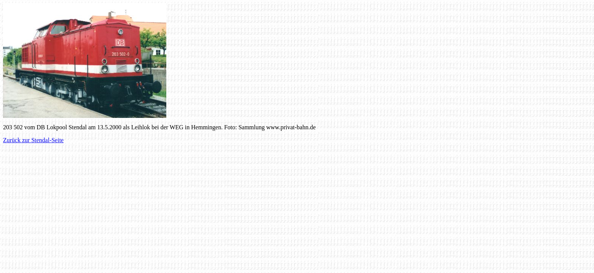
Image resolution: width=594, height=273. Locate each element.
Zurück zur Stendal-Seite (33, 140)
